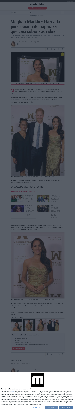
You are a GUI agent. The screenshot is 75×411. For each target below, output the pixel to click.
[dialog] (37, 391)
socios (12, 391)
